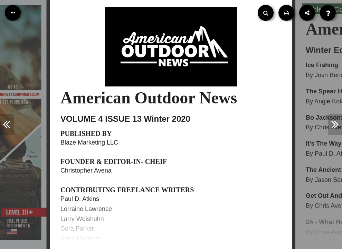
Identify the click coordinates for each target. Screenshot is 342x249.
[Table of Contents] (13, 13)
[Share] (307, 13)
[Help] (328, 13)
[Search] (266, 13)
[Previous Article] (7, 124)
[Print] (286, 13)
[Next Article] (335, 124)
